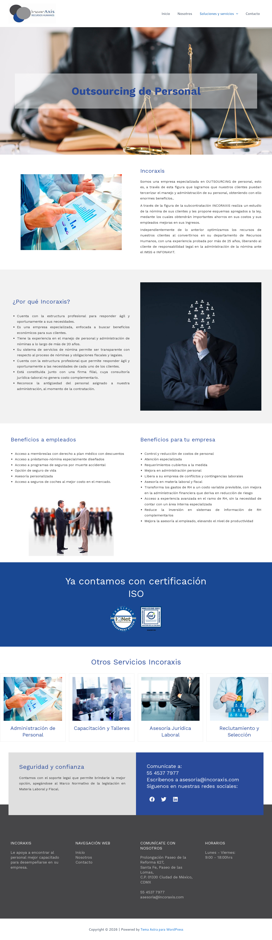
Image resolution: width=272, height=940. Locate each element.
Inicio (167, 13)
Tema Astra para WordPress (162, 929)
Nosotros (186, 13)
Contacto (253, 13)
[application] (237, 13)
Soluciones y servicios (219, 13)
